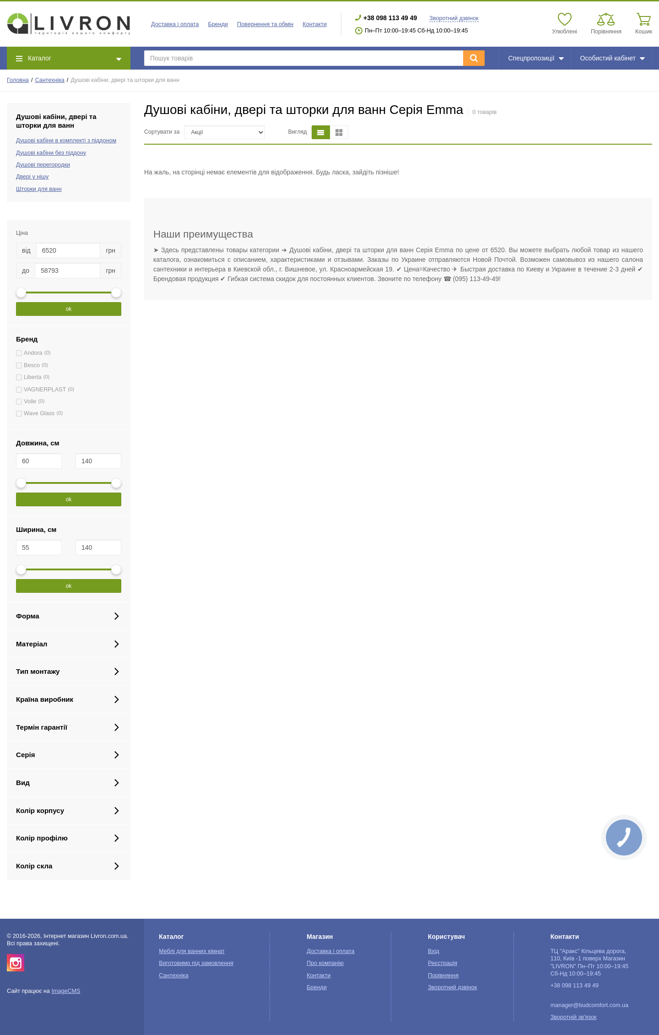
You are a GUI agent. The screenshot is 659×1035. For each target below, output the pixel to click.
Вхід (433, 951)
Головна (18, 80)
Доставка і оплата (175, 24)
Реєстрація (442, 963)
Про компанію (325, 963)
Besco (32, 365)
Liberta (33, 377)
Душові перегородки (43, 165)
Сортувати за (161, 132)
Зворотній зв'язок (574, 1017)
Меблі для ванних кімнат (192, 951)
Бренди (218, 24)
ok (69, 309)
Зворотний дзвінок (453, 18)
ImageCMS (65, 991)
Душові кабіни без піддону (51, 153)
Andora (33, 353)
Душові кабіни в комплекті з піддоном (66, 140)
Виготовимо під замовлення (196, 963)
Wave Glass (39, 413)
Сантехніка (49, 80)
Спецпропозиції (535, 58)
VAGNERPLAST (45, 389)
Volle (30, 401)
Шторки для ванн (39, 189)
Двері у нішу (32, 176)
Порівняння (443, 975)
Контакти (314, 24)
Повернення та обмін (265, 24)
